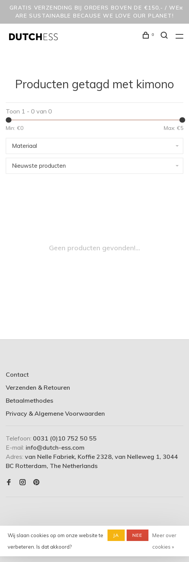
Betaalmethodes (29, 400)
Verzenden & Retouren (38, 387)
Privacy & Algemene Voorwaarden (55, 413)
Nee (137, 535)
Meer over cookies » (164, 541)
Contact (17, 374)
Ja (116, 535)
